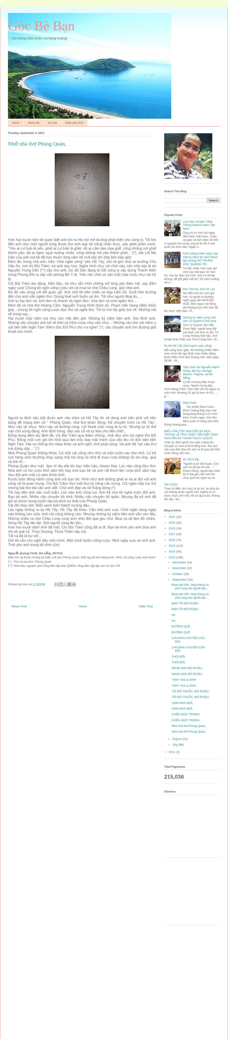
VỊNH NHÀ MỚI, (182, 703)
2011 (172, 752)
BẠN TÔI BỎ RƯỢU (184, 603)
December (179, 562)
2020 (172, 522)
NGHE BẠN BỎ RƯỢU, (187, 668)
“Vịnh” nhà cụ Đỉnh (183, 679)
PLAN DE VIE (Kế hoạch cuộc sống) (188, 345)
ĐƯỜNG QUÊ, (181, 626)
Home (15, 122)
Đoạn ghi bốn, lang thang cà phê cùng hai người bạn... (189, 586)
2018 (172, 528)
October (178, 574)
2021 (172, 516)
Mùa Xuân (189, 402)
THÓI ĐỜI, (178, 656)
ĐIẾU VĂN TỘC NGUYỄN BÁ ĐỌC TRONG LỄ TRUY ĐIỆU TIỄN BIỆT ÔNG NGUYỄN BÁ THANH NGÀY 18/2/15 (191, 434)
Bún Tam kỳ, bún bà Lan (199, 289)
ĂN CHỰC (171, 484)
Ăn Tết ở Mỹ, (191, 459)
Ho (173, 615)
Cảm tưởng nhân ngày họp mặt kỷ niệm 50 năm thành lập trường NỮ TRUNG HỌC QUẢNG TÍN (200, 259)
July (175, 744)
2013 (172, 557)
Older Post (146, 606)
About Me (33, 122)
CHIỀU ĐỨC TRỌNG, (185, 714)
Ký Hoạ (52, 122)
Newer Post (19, 606)
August (177, 739)
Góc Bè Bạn (41, 25)
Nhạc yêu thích (74, 122)
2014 (172, 551)
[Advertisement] (193, 825)
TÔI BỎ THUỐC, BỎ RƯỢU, (190, 691)
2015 (172, 545)
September (180, 579)
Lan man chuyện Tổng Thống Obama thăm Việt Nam (199, 225)
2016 (172, 540)
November (179, 568)
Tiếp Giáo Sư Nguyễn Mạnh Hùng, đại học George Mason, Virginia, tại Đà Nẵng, (201, 372)
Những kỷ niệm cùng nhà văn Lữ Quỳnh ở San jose (199, 319)
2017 (172, 534)
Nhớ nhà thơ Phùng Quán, (188, 726)
